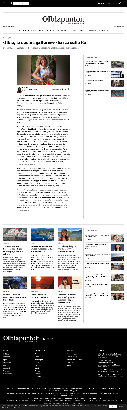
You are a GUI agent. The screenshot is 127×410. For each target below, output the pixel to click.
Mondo (38, 354)
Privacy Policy (72, 354)
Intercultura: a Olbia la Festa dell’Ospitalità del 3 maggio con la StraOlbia (110, 356)
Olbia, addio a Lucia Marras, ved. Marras (109, 366)
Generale (92, 31)
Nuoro (37, 371)
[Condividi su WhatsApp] (120, 3)
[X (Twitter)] (48, 339)
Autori (68, 365)
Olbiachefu (103, 31)
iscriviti (101, 3)
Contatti (69, 362)
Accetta (113, 407)
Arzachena (39, 374)
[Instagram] (52, 339)
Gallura (38, 376)
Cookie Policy (71, 357)
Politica (22, 31)
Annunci (81, 31)
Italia (37, 357)
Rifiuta (121, 407)
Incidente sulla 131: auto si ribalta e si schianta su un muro (110, 375)
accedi (111, 3)
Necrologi (43, 31)
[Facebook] (44, 339)
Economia (62, 31)
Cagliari (38, 368)
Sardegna (39, 359)
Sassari (38, 365)
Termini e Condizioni (74, 359)
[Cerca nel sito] (21, 3)
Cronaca (32, 31)
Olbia (37, 362)
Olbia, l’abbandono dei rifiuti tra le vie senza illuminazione (110, 370)
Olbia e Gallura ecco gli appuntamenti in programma (109, 361)
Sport (53, 31)
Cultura (72, 31)
